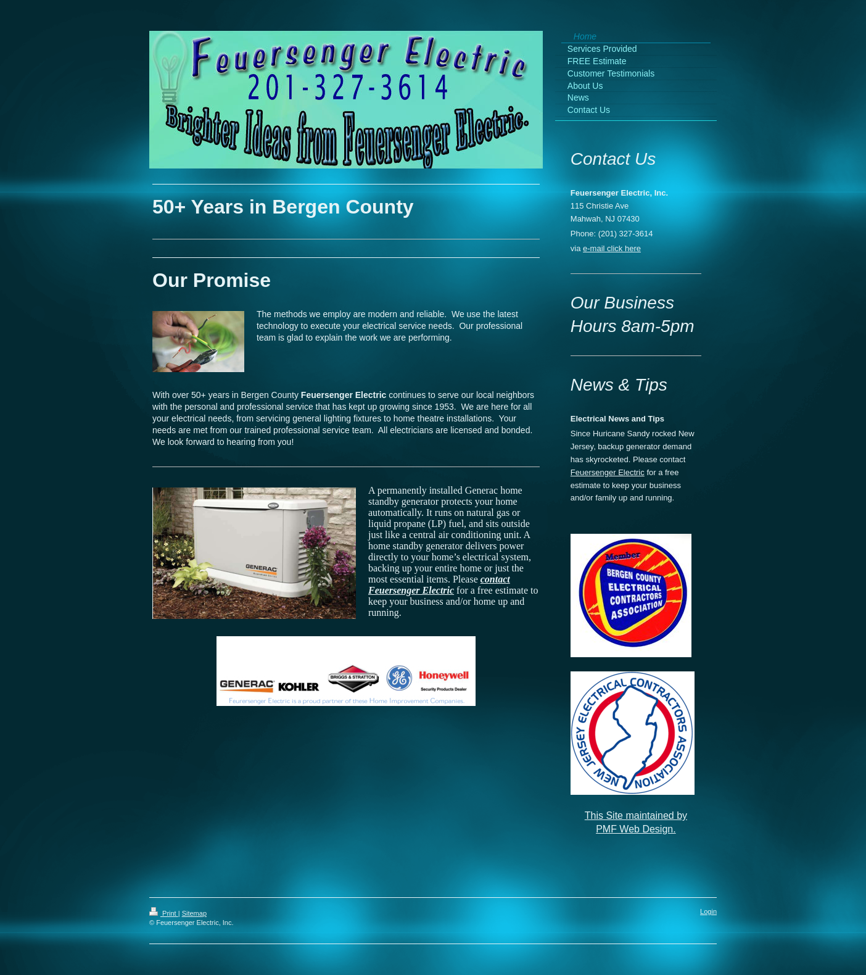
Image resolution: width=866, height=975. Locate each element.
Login (708, 911)
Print (163, 913)
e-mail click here (612, 248)
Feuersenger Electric (608, 472)
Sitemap (194, 913)
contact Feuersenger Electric (439, 584)
